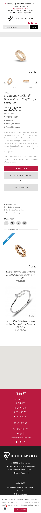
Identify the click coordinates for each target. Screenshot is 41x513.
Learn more (34, 505)
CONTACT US (20, 423)
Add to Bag (21, 168)
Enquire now (21, 187)
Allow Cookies (21, 510)
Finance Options (9, 192)
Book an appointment (21, 176)
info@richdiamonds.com (21, 437)
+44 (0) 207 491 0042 (22, 6)
